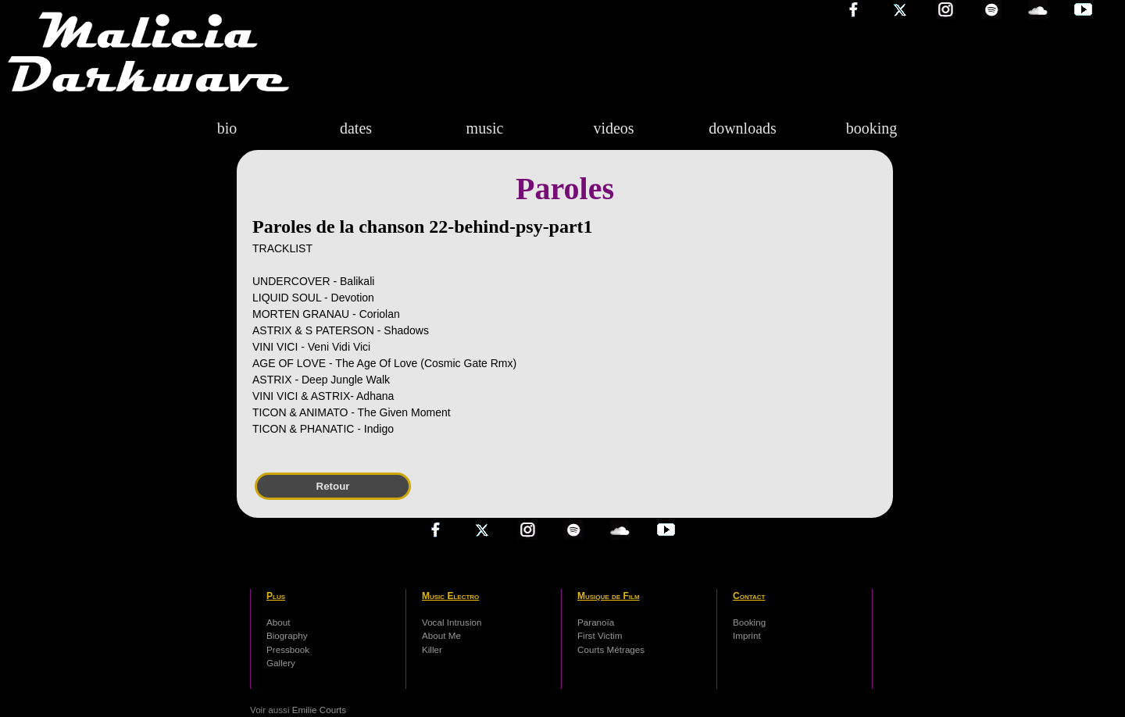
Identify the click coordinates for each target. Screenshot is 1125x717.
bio (227, 128)
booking (872, 128)
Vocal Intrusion (451, 622)
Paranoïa (595, 622)
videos (613, 128)
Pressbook (287, 649)
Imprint (747, 635)
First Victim (599, 635)
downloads (743, 128)
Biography (287, 635)
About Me (441, 635)
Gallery (280, 663)
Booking (749, 622)
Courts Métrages (611, 649)
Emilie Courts (319, 710)
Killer (432, 649)
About (278, 622)
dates (356, 128)
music (485, 128)
